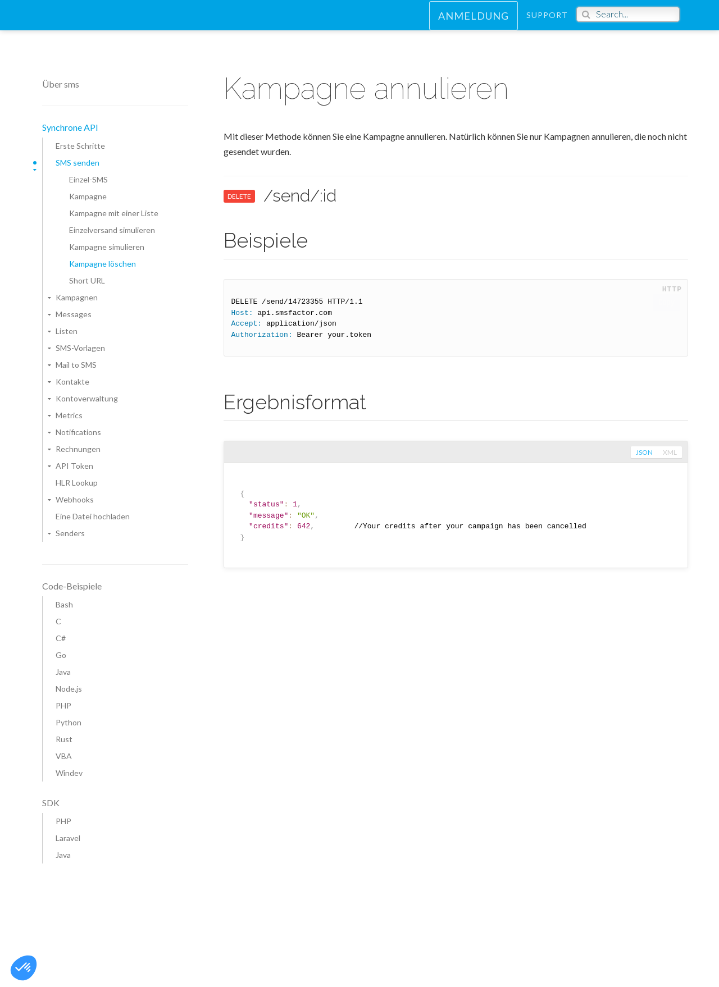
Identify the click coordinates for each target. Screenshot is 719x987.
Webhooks (75, 499)
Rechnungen (78, 449)
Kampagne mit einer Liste (113, 213)
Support (547, 25)
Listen (67, 331)
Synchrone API (70, 127)
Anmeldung (473, 26)
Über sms (60, 84)
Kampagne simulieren (106, 247)
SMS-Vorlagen (80, 348)
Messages (74, 314)
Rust (64, 739)
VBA (64, 756)
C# (61, 638)
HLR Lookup (77, 482)
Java (63, 672)
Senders (70, 533)
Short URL (87, 280)
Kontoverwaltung (87, 398)
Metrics (69, 415)
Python (68, 722)
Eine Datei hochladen (93, 516)
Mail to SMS (76, 364)
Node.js (69, 688)
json (643, 452)
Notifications (78, 432)
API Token (74, 465)
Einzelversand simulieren (112, 230)
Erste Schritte (80, 145)
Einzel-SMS (88, 179)
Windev (69, 773)
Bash (64, 604)
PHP (63, 705)
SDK (51, 802)
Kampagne (88, 196)
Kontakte (72, 381)
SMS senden (77, 162)
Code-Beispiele (72, 586)
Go (61, 655)
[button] (23, 967)
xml (669, 452)
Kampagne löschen (102, 263)
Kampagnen (77, 297)
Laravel (68, 838)
